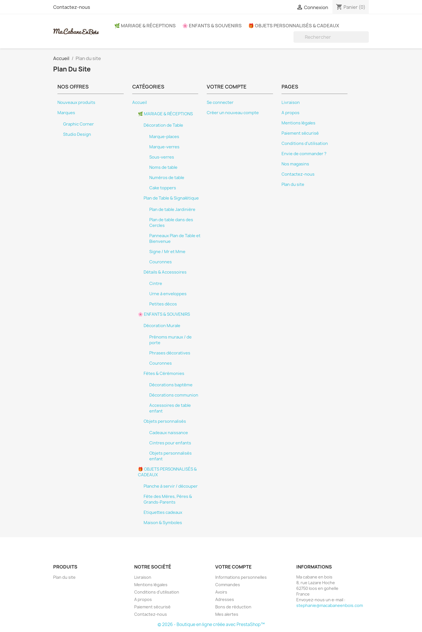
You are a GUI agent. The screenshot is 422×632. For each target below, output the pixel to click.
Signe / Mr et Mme (167, 252)
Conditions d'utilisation (305, 143)
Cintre (155, 283)
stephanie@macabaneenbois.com (329, 605)
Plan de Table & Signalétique (171, 198)
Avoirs (221, 592)
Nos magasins (295, 164)
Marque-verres (164, 147)
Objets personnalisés (165, 421)
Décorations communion (173, 395)
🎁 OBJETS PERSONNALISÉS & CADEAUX (293, 25)
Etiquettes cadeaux (163, 512)
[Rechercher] (331, 37)
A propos (290, 113)
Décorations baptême (171, 385)
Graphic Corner (78, 124)
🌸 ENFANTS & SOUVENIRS (212, 25)
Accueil (139, 102)
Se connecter (220, 102)
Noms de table (163, 167)
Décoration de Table (163, 125)
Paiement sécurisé (300, 133)
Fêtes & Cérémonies (164, 373)
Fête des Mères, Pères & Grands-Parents (168, 499)
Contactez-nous (71, 7)
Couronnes (160, 262)
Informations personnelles (241, 577)
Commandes (227, 584)
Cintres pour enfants (170, 443)
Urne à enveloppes (168, 294)
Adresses (224, 599)
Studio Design (77, 134)
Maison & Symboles (163, 523)
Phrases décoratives (169, 353)
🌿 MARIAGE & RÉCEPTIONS (145, 25)
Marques (66, 113)
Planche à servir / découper (171, 486)
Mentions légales (298, 123)
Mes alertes (226, 614)
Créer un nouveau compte (233, 113)
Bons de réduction (233, 607)
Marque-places (164, 136)
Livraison (291, 102)
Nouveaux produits (76, 102)
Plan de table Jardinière (172, 209)
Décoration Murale (162, 326)
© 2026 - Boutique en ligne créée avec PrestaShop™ (211, 624)
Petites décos (163, 304)
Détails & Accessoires (165, 272)
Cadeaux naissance (168, 433)
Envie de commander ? (304, 154)
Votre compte (233, 567)
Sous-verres (161, 157)
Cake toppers (162, 188)
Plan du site (293, 184)
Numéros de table (166, 177)
